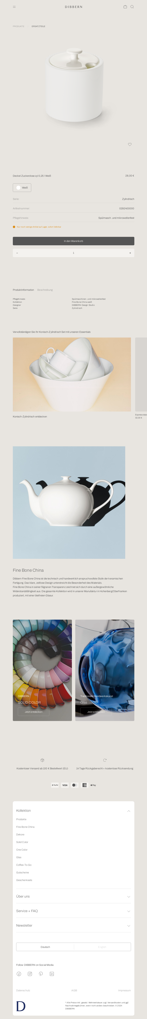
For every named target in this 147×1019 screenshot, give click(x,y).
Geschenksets (24, 880)
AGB (74, 990)
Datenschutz (23, 990)
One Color (22, 849)
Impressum (124, 990)
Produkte (21, 819)
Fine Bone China (25, 827)
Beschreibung (45, 290)
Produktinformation (23, 290)
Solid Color (22, 842)
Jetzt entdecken (33, 712)
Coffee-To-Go (24, 865)
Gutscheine (22, 872)
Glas (18, 857)
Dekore (20, 834)
